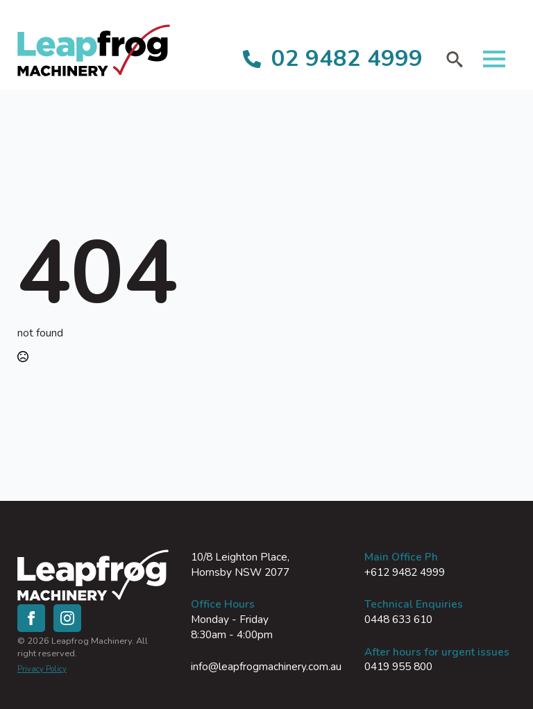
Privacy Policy (42, 669)
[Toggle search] (455, 59)
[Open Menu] (494, 59)
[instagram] (67, 618)
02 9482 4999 (347, 58)
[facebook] (31, 618)
